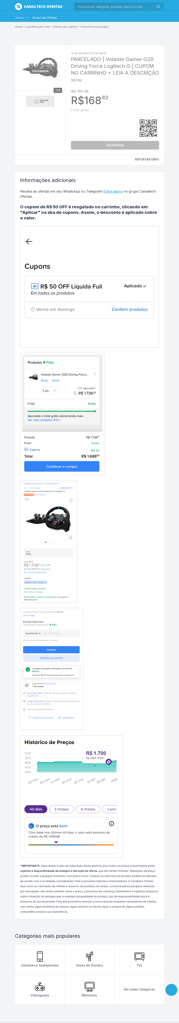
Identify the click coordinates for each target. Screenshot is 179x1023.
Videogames (40, 989)
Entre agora (112, 191)
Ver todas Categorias (139, 989)
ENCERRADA (115, 145)
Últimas (22, 17)
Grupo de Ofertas (44, 17)
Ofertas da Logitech (65, 27)
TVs (139, 959)
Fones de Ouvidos (89, 959)
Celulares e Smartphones (39, 959)
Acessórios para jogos (94, 27)
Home (19, 27)
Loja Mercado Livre (38, 27)
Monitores (89, 989)
